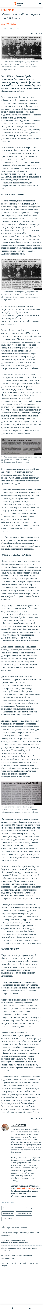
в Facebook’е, (22, 1189)
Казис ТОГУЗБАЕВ (8, 24)
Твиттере (31, 1189)
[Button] (36, 33)
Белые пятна (7, 10)
